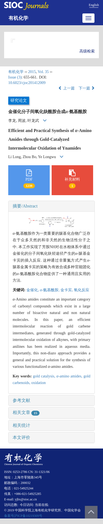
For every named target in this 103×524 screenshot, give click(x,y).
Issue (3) (15, 77)
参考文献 (21, 400)
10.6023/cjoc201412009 (27, 83)
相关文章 (26, 412)
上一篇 (66, 88)
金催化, (33, 290)
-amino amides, (69, 376)
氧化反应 (81, 290)
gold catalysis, (44, 376)
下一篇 (87, 88)
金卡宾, (67, 290)
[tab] (51, 206)
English (94, 5)
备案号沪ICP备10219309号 (23, 516)
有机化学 (18, 18)
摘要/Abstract (25, 206)
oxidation (38, 383)
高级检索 (87, 51)
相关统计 (21, 425)
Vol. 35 (43, 72)
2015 (32, 72)
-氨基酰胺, (50, 290)
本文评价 (21, 437)
